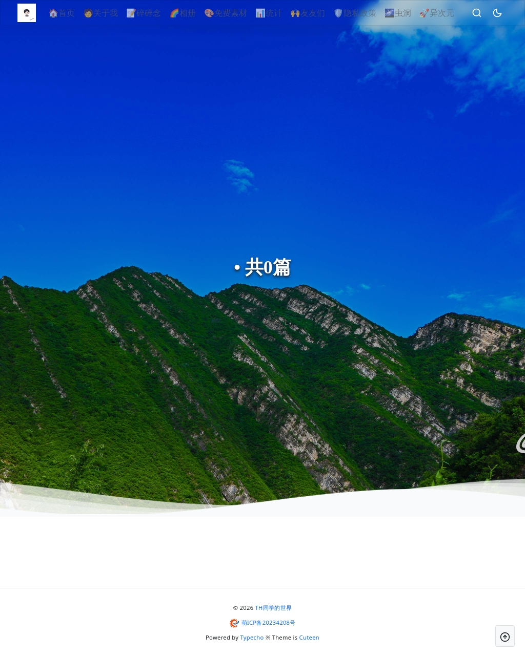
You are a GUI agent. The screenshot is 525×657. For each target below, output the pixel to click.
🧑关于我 (114, 12)
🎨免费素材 (239, 12)
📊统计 (282, 12)
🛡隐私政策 (368, 12)
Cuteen (309, 637)
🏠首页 (75, 12)
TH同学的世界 (273, 607)
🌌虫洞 (411, 12)
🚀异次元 (450, 12)
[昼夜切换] (510, 13)
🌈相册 (196, 12)
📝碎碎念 (157, 12)
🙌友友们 (321, 12)
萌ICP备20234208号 (268, 622)
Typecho (252, 637)
